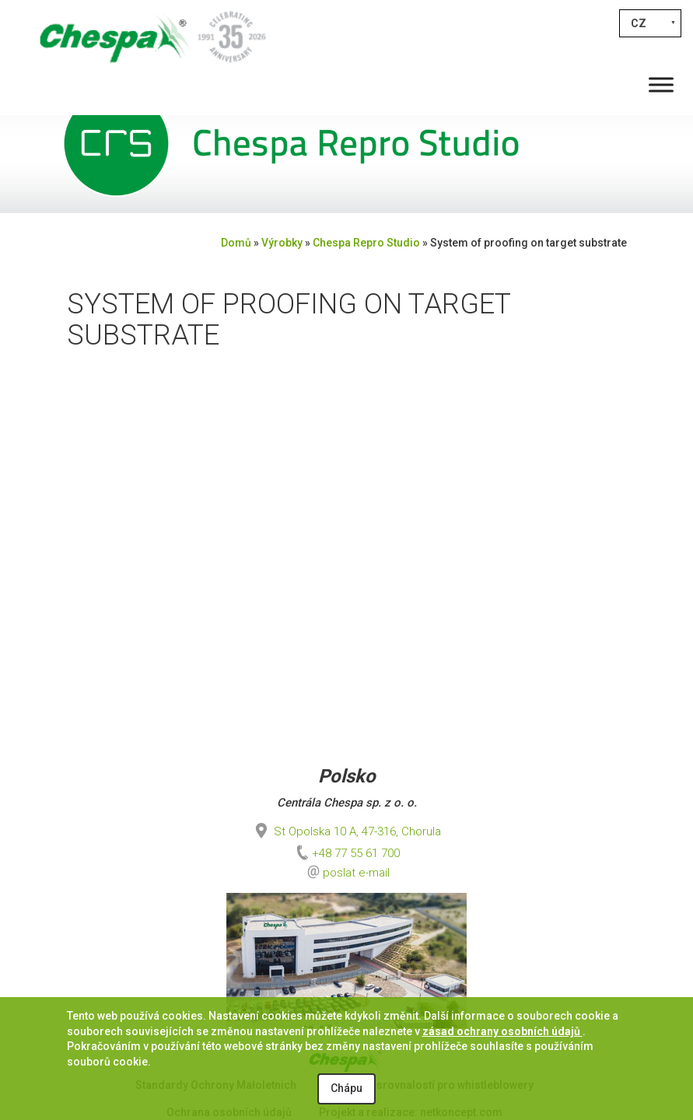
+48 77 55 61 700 (346, 853)
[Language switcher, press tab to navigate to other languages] (650, 23)
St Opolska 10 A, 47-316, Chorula (346, 831)
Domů (236, 242)
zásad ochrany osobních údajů (502, 1031)
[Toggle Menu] (661, 84)
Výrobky (282, 242)
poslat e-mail (356, 873)
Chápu (346, 1088)
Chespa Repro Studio (366, 242)
